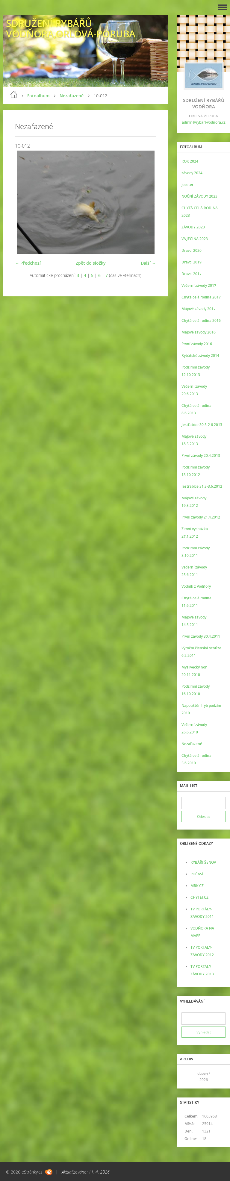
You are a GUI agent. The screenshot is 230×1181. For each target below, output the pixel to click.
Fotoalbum (38, 95)
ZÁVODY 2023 (193, 227)
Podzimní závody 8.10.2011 (195, 551)
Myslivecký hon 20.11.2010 (194, 671)
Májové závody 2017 (198, 308)
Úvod (13, 94)
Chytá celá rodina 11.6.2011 (196, 601)
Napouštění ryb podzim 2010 (201, 709)
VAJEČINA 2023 (194, 238)
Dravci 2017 (191, 273)
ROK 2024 (189, 161)
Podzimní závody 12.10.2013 (195, 371)
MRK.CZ (197, 885)
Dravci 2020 (191, 250)
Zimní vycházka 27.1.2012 (194, 532)
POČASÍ (196, 874)
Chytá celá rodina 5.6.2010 (196, 759)
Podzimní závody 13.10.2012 (195, 471)
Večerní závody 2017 (198, 285)
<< (188, 1076)
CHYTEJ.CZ (199, 897)
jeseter (187, 184)
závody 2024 (191, 172)
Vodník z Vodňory (196, 586)
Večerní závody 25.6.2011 (194, 571)
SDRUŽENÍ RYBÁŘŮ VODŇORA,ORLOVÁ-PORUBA (70, 28)
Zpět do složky (91, 263)
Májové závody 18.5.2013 (193, 440)
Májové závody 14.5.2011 (193, 621)
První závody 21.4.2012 (200, 517)
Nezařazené (72, 95)
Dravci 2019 (191, 262)
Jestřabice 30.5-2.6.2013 (201, 424)
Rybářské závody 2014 (200, 355)
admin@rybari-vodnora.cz (204, 122)
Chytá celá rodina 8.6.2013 (196, 409)
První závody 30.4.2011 (200, 636)
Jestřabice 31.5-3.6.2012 (201, 486)
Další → (148, 263)
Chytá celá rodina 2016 (201, 320)
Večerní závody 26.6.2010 (194, 728)
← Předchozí (28, 263)
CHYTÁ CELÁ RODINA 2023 (199, 211)
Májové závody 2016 (198, 332)
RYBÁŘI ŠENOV (203, 862)
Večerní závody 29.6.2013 (194, 390)
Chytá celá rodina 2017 (201, 297)
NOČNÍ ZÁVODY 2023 (199, 196)
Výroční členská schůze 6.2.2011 (201, 651)
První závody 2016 (196, 343)
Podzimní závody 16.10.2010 (195, 690)
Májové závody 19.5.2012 (193, 501)
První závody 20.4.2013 (200, 455)
